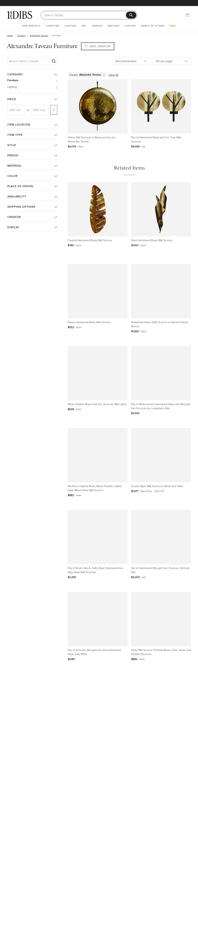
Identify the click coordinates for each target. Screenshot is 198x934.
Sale (173, 25)
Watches (113, 25)
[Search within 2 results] (29, 61)
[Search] (85, 15)
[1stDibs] (19, 15)
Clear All (113, 75)
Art (84, 25)
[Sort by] (131, 61)
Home (10, 35)
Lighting (70, 25)
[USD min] (16, 109)
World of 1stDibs (152, 25)
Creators (21, 35)
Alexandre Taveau (39, 35)
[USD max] (40, 109)
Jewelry (97, 25)
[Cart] (187, 15)
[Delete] (104, 75)
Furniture (52, 25)
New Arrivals (31, 25)
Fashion (130, 25)
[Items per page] (172, 61)
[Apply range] (53, 110)
